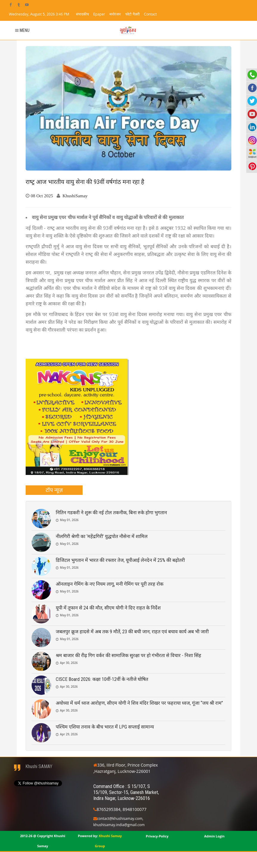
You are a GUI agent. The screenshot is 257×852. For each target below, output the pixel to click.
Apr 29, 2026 (69, 734)
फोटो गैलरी (132, 14)
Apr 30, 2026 (69, 663)
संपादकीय (82, 14)
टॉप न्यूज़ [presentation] (54, 489)
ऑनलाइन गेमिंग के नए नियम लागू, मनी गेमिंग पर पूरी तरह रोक (109, 584)
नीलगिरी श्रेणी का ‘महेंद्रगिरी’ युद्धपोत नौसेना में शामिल (102, 536)
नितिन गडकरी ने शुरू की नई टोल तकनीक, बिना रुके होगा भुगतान (111, 512)
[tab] (54, 490)
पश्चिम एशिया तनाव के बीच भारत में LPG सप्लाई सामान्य (105, 727)
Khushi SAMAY (38, 766)
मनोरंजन (115, 14)
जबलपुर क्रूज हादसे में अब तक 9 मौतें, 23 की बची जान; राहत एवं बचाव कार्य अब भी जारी (132, 631)
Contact (150, 14)
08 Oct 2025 (42, 195)
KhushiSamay (75, 195)
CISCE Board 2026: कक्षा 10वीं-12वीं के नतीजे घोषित (102, 679)
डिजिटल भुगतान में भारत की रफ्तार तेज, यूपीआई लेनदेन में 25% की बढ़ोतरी (120, 560)
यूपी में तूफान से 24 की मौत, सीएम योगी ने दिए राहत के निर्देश (108, 608)
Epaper (99, 14)
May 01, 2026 (69, 520)
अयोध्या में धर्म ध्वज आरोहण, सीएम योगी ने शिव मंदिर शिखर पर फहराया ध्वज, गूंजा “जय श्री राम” (139, 703)
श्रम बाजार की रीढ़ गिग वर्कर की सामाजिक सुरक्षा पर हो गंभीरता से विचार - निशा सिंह (128, 655)
